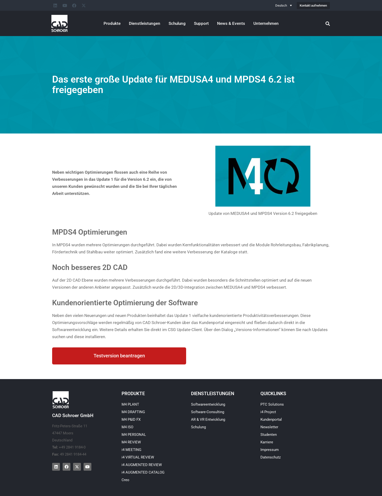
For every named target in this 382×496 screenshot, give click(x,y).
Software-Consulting (207, 412)
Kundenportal (271, 419)
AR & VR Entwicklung (208, 419)
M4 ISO (127, 427)
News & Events (231, 23)
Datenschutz (270, 457)
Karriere (266, 442)
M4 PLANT (130, 404)
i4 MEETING (131, 450)
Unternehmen (266, 23)
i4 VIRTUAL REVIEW (138, 457)
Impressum (269, 450)
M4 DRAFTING (133, 412)
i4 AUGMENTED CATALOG (143, 472)
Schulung (177, 23)
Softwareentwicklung (208, 404)
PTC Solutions (272, 404)
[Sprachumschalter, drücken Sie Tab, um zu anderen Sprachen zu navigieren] (283, 5)
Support (201, 23)
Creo (125, 480)
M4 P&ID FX (131, 419)
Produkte (112, 23)
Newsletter (269, 427)
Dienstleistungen (144, 23)
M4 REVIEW (131, 442)
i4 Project (268, 412)
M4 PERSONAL (134, 434)
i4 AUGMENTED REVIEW (142, 465)
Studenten (268, 434)
